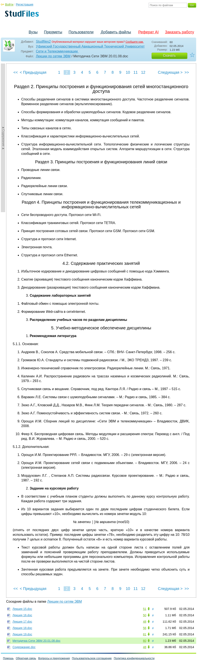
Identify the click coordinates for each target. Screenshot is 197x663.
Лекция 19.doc (22, 634)
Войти (9, 4)
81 (144, 634)
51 (144, 609)
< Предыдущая (33, 72)
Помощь (8, 658)
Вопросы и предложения (54, 658)
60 (144, 640)
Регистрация (24, 4)
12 (143, 72)
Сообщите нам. (134, 42)
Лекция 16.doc (22, 615)
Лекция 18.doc (22, 628)
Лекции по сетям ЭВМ (53, 56)
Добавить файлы (116, 32)
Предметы (53, 32)
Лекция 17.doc (22, 621)
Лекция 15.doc (22, 609)
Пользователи (81, 32)
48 (144, 621)
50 (144, 615)
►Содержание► (3, 138)
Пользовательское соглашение (92, 658)
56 (144, 628)
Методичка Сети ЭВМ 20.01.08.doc (37, 640)
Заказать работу (179, 32)
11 (135, 72)
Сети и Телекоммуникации (57, 51)
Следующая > (170, 72)
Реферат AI (148, 32)
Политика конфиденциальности (134, 658)
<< (15, 72)
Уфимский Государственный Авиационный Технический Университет (90, 46)
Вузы (33, 32)
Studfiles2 (43, 41)
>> (186, 72)
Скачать (169, 55)
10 (128, 72)
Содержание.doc (24, 647)
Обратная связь (26, 658)
